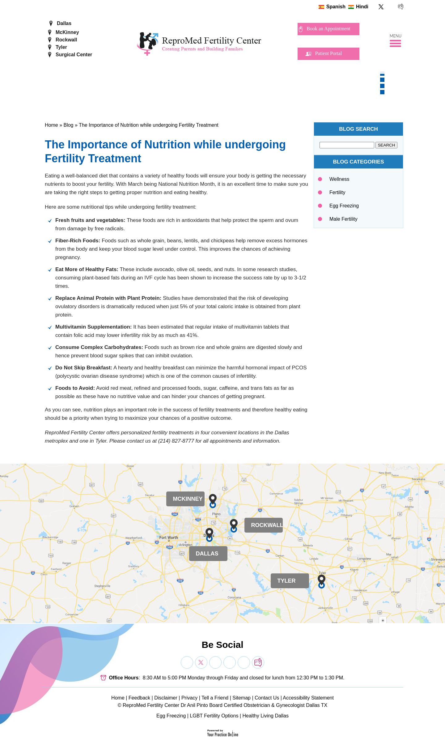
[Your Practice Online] (222, 732)
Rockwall (66, 39)
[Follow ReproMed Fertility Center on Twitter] (381, 7)
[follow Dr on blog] (258, 662)
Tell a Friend (214, 697)
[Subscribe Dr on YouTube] (215, 662)
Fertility (337, 192)
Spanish (335, 6)
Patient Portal (328, 53)
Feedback (139, 697)
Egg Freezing (344, 205)
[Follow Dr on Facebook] (187, 662)
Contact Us (267, 697)
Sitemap (241, 697)
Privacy (189, 697)
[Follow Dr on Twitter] (201, 662)
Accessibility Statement (308, 697)
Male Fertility (343, 219)
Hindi (362, 6)
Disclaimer (165, 697)
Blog (68, 125)
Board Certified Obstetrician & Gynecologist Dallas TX (268, 705)
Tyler (61, 47)
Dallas (64, 23)
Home (51, 125)
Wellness (339, 179)
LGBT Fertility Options (214, 715)
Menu (396, 36)
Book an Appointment (328, 28)
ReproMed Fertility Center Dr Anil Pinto (165, 705)
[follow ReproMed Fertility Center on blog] (400, 7)
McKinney (67, 32)
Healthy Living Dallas (265, 715)
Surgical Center (74, 54)
